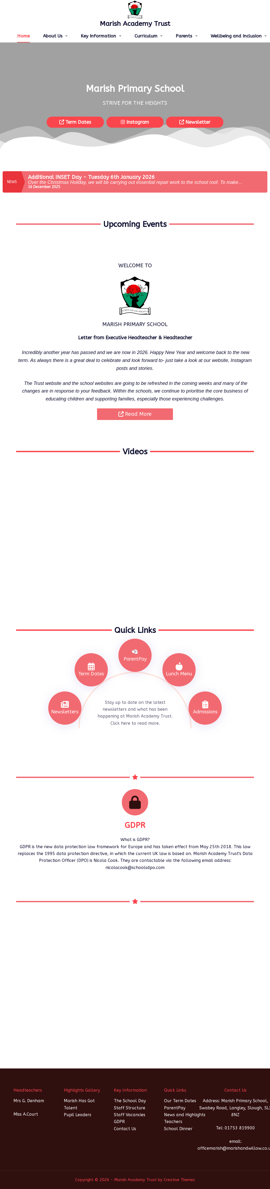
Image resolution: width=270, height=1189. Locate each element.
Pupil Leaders (77, 1114)
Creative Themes (179, 1179)
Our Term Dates (180, 1100)
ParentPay (174, 1107)
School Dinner (178, 1128)
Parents (187, 36)
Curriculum (149, 36)
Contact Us (125, 1128)
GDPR (119, 1121)
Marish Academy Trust (135, 24)
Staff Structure (129, 1107)
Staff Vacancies (129, 1114)
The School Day (130, 1100)
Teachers (173, 1121)
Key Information (102, 36)
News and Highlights (184, 1114)
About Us (56, 36)
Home (23, 36)
